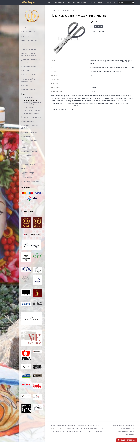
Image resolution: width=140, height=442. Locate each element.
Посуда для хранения (29, 132)
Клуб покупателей (79, 2)
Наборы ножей (28, 97)
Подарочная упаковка (29, 151)
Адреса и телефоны (28, 173)
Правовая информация (126, 431)
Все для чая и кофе (28, 75)
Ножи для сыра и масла (31, 113)
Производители (27, 160)
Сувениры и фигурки (28, 49)
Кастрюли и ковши (28, 90)
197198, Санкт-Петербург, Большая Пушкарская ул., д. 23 (84, 428)
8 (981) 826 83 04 (128, 440)
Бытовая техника (27, 121)
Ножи (23, 94)
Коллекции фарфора (29, 40)
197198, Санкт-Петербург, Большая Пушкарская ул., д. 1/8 (70, 431)
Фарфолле (27, 11)
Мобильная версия (127, 428)
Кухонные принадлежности (31, 117)
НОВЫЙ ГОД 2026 (28, 32)
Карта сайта (130, 434)
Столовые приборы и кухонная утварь (29, 80)
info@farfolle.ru (97, 431)
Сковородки (25, 85)
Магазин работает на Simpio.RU (123, 425)
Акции (23, 27)
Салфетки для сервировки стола (31, 146)
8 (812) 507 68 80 (110, 2)
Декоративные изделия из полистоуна (30, 61)
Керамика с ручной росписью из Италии (28, 54)
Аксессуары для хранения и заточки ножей (32, 104)
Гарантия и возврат (28, 164)
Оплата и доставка (95, 2)
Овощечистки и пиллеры (31, 110)
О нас (49, 2)
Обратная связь (27, 177)
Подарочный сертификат (62, 2)
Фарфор (24, 45)
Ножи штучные (28, 107)
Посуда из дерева (27, 136)
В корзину (98, 26)
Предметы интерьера (29, 66)
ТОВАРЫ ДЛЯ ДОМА (29, 140)
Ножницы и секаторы (30, 100)
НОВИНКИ (25, 36)
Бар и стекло (26, 70)
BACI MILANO (26, 155)
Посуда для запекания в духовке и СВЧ (30, 127)
